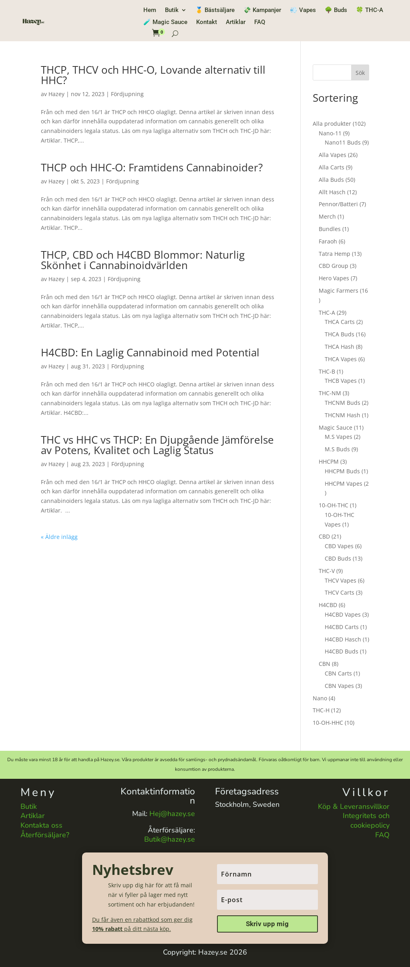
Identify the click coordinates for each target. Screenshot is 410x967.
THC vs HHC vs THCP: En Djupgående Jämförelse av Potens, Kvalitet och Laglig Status (157, 444)
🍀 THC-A (369, 10)
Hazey (56, 94)
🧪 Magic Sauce (165, 22)
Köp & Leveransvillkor (354, 806)
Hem (149, 10)
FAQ (259, 22)
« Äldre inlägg (59, 537)
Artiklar (235, 22)
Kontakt (206, 22)
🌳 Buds (336, 10)
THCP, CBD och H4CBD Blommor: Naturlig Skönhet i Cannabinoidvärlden (143, 259)
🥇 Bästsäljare (215, 10)
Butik (172, 10)
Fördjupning (127, 94)
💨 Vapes (303, 10)
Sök (360, 72)
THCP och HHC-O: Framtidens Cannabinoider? (152, 167)
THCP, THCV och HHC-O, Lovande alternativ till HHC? (153, 74)
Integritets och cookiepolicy (366, 820)
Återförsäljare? (44, 835)
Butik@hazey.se (169, 839)
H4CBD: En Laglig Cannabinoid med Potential (150, 352)
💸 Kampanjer (262, 10)
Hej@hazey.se (172, 813)
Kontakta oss (41, 825)
